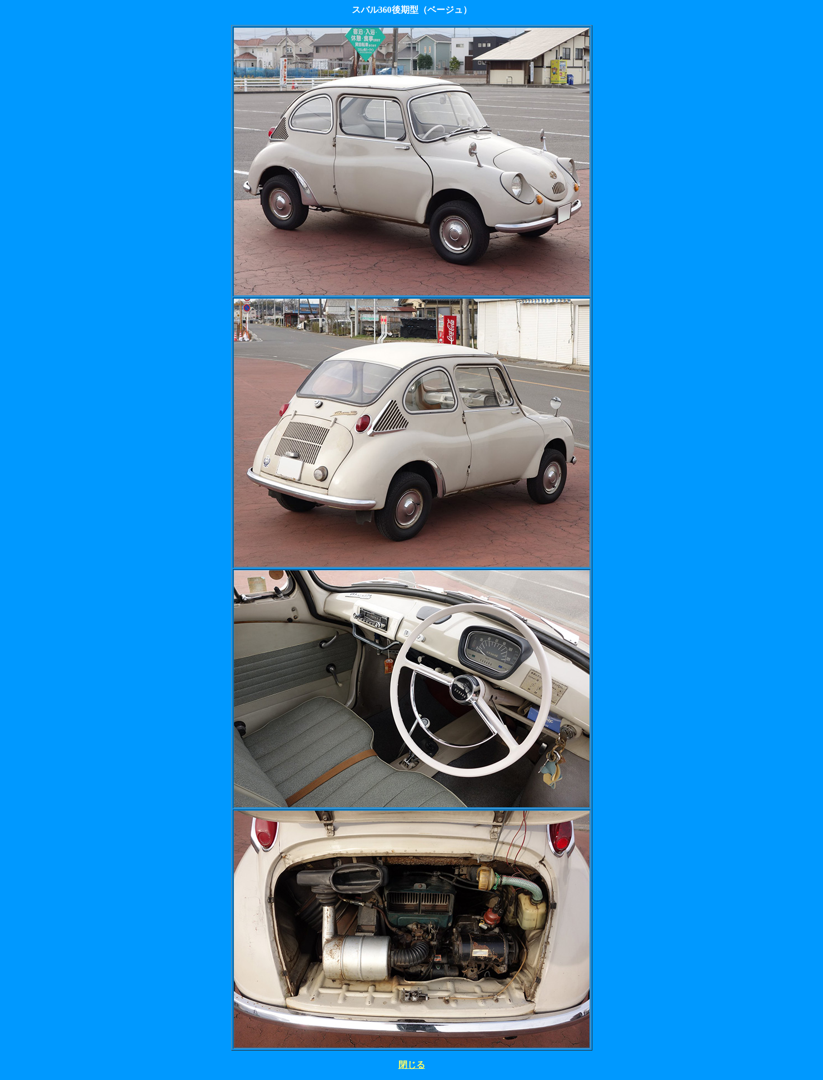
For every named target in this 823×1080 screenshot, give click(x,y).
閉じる (411, 1064)
